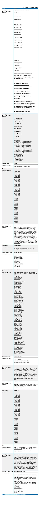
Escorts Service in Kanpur (24, 88)
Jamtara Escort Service (17, 349)
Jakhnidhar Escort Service (18, 317)
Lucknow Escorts (16, 70)
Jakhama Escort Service (18, 315)
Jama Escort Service (17, 334)
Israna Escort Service (17, 284)
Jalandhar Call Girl (17, 264)
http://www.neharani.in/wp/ (18, 78)
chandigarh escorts (17, 171)
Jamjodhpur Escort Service (18, 340)
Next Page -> (28, 494)
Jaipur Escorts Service (17, 34)
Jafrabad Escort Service (17, 294)
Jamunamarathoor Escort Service (19, 352)
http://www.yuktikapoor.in (18, 96)
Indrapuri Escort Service (18, 278)
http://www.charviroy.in (18, 85)
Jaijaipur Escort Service (17, 305)
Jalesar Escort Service (17, 328)
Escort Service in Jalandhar (18, 258)
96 (25, 494)
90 (19, 494)
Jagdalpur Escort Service (18, 299)
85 (14, 494)
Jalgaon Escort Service (17, 329)
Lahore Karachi (16, 486)
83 (12, 494)
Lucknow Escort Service (18, 62)
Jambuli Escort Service (17, 338)
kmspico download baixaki (18, 449)
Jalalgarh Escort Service (18, 321)
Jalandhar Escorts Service (18, 259)
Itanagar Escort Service (17, 286)
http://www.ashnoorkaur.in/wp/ (19, 103)
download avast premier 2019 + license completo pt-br (22, 450)
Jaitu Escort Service (17, 313)
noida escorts (16, 198)
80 (9, 494)
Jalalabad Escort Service (18, 320)
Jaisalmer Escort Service (18, 309)
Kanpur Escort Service (17, 68)
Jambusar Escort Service (18, 339)
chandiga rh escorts (17, 173)
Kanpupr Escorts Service (18, 91)
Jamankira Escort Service (18, 336)
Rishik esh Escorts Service (18, 45)
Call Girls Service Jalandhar (18, 263)
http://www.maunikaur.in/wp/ (19, 107)
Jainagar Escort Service (17, 307)
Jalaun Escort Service (17, 326)
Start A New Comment (34, 7)
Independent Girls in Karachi (18, 491)
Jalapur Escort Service (17, 325)
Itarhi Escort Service (17, 287)
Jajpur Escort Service (17, 314)
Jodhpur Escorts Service (18, 37)
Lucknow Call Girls (17, 63)
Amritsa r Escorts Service (18, 40)
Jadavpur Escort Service (18, 292)
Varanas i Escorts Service (18, 47)
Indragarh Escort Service (18, 277)
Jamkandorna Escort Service (18, 341)
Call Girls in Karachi (17, 485)
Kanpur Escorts (16, 12)
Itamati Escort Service (17, 285)
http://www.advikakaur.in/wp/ (18, 73)
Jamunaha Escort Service (18, 351)
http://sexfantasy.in (17, 98)
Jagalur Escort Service (17, 296)
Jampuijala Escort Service (18, 348)
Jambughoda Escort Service (18, 337)
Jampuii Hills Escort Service (18, 347)
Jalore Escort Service (17, 331)
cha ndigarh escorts (17, 395)
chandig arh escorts (17, 189)
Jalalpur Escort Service (17, 322)
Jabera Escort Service (17, 291)
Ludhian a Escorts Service (18, 42)
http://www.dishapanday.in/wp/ (19, 106)
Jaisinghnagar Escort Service (18, 310)
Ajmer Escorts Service (17, 32)
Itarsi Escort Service (17, 288)
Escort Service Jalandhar (18, 257)
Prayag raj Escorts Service (18, 29)
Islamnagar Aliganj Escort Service (19, 281)
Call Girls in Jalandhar (17, 260)
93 (22, 494)
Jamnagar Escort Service (18, 346)
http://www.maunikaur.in (18, 93)
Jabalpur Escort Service (17, 290)
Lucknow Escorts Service (18, 24)
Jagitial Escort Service (17, 302)
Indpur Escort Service (17, 276)
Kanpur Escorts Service (17, 19)
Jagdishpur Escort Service (18, 300)
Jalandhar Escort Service (18, 256)
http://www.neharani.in (18, 90)
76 (5, 494)
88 (17, 494)
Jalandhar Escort (16, 255)
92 (21, 494)
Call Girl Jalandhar (17, 266)
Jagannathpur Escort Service (18, 297)
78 (7, 494)
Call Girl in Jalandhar (17, 265)
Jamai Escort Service (17, 335)
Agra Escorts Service (17, 27)
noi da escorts (16, 204)
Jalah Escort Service (17, 319)
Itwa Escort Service (17, 289)
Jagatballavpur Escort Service (18, 298)
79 (8, 494)
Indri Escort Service (17, 279)
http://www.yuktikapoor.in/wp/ (19, 109)
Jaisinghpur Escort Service (18, 311)
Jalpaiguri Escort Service (18, 332)
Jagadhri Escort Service (17, 295)
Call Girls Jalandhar (17, 261)
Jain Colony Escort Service (18, 306)
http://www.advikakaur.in (18, 83)
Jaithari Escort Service (17, 312)
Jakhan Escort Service (17, 316)
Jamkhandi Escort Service (18, 342)
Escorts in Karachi (17, 487)
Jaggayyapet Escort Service (18, 301)
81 (10, 494)
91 (20, 494)
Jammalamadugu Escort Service (19, 344)
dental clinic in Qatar (27, 166)
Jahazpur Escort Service (18, 304)
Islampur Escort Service (17, 282)
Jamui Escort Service (17, 350)
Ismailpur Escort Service (18, 283)
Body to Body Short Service (30, 230)
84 (13, 494)
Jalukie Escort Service (17, 333)
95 (24, 494)
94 (23, 494)
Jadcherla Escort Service (18, 293)
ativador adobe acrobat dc (18, 451)
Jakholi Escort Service (17, 318)
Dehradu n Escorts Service (18, 30)
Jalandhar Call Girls (17, 262)
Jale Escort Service (17, 327)
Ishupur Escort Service (17, 280)
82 (11, 494)
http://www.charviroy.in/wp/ (18, 75)
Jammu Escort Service (17, 345)
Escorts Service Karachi (17, 488)
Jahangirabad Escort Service (18, 303)
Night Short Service (17, 243)
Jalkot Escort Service (17, 330)
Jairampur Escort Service (18, 308)
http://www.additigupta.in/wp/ (19, 77)
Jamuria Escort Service (17, 353)
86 (15, 494)
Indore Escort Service (17, 275)
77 (6, 494)
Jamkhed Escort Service (18, 343)
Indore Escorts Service (17, 35)
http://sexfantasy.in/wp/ (18, 111)
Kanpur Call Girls (27, 109)
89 (18, 494)
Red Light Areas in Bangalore (25, 236)
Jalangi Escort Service (17, 324)
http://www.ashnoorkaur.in (18, 86)
